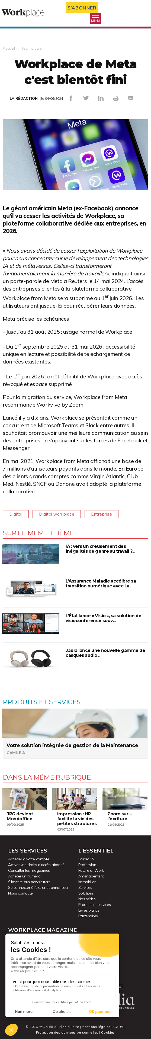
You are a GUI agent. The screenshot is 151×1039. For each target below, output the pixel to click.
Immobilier (87, 881)
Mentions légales (96, 1027)
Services (85, 887)
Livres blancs (88, 910)
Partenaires (88, 915)
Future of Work (91, 870)
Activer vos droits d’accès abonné (36, 864)
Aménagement (91, 876)
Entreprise (104, 514)
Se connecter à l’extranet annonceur (38, 887)
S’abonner (83, 8)
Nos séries (87, 898)
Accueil (9, 48)
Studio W (86, 859)
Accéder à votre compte (28, 859)
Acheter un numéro (24, 876)
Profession (87, 864)
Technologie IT (34, 48)
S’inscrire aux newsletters (29, 881)
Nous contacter (21, 893)
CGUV (119, 1027)
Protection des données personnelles (67, 1032)
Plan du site (69, 1027)
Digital (16, 514)
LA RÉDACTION (24, 98)
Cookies (109, 1032)
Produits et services (94, 904)
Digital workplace (58, 514)
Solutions (86, 893)
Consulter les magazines (29, 870)
